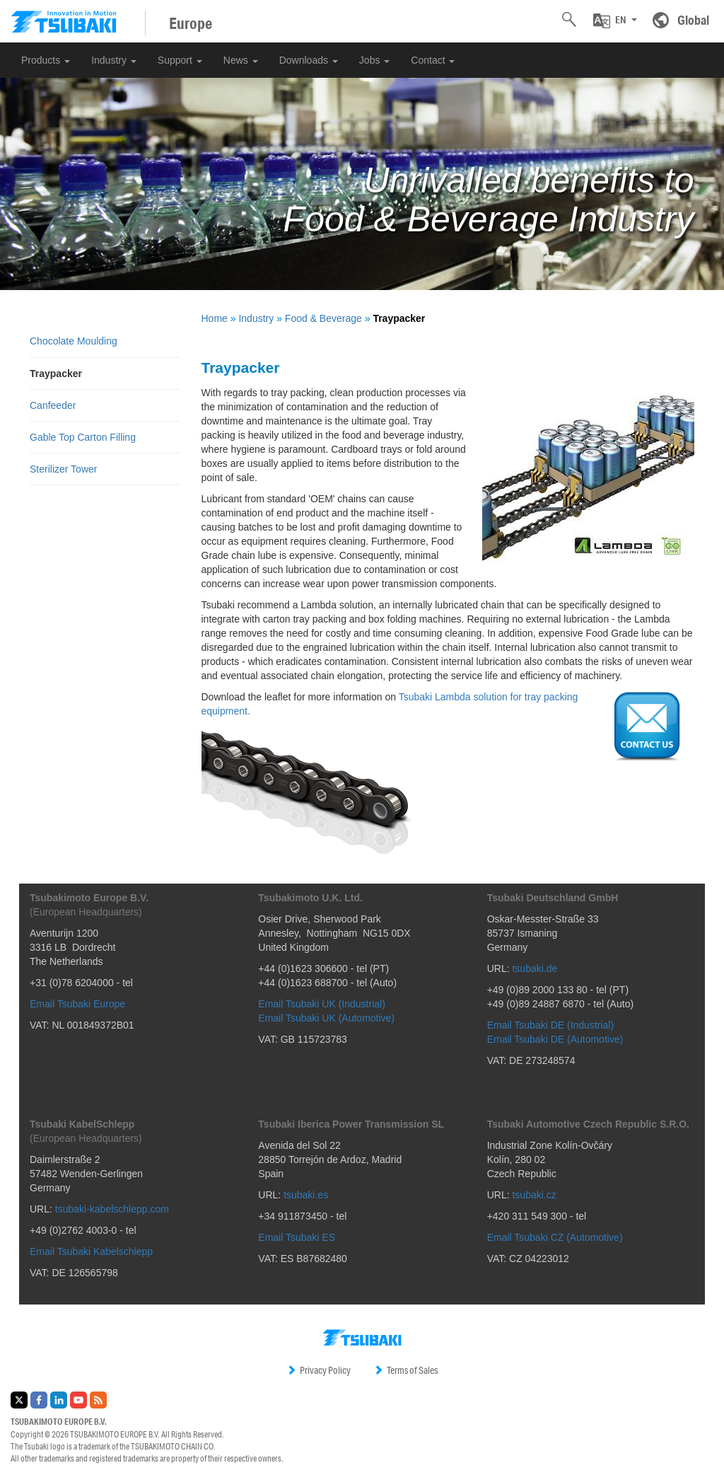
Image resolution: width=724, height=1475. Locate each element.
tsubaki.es (306, 1195)
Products (45, 60)
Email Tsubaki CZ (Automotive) (555, 1237)
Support (180, 60)
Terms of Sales (405, 1370)
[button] (615, 20)
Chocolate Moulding (73, 341)
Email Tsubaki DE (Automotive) (555, 1039)
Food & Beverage (323, 318)
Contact (433, 60)
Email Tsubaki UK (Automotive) (326, 1018)
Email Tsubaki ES (296, 1237)
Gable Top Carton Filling (83, 437)
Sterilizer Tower (63, 469)
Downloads (308, 60)
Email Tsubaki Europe (77, 1004)
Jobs (374, 60)
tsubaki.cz (534, 1195)
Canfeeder (53, 405)
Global (693, 20)
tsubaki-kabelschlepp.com (112, 1209)
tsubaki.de (534, 968)
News (240, 60)
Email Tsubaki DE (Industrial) (550, 1025)
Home (215, 318)
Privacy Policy (318, 1370)
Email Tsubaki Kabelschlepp (91, 1251)
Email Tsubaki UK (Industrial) (321, 1004)
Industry (113, 60)
